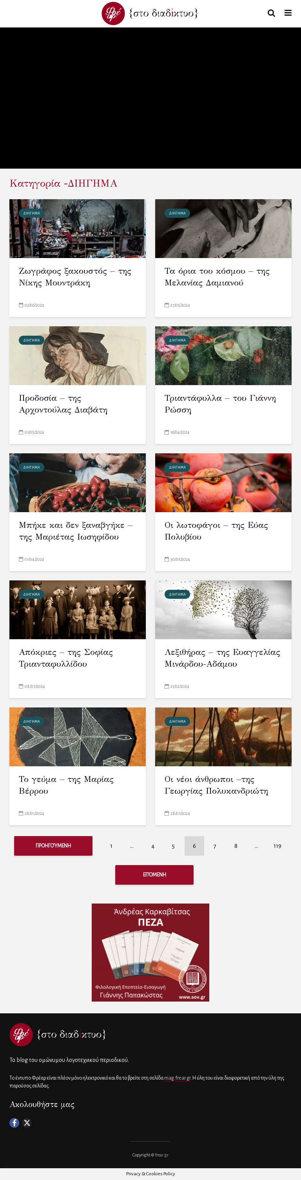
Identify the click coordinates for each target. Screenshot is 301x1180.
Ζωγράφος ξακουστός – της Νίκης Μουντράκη (75, 276)
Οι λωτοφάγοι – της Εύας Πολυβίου (216, 531)
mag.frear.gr (177, 1078)
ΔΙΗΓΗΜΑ (31, 213)
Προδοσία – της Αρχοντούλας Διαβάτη (63, 404)
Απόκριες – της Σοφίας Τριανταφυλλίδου (66, 658)
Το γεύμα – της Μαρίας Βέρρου (66, 785)
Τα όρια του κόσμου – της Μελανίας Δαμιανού (217, 276)
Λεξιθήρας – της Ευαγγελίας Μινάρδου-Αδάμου (222, 658)
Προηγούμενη (53, 846)
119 (277, 846)
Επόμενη (154, 875)
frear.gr (162, 1155)
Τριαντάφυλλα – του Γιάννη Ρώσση (220, 404)
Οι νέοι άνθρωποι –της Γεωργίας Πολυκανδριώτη (216, 785)
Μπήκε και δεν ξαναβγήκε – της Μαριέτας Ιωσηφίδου (75, 531)
